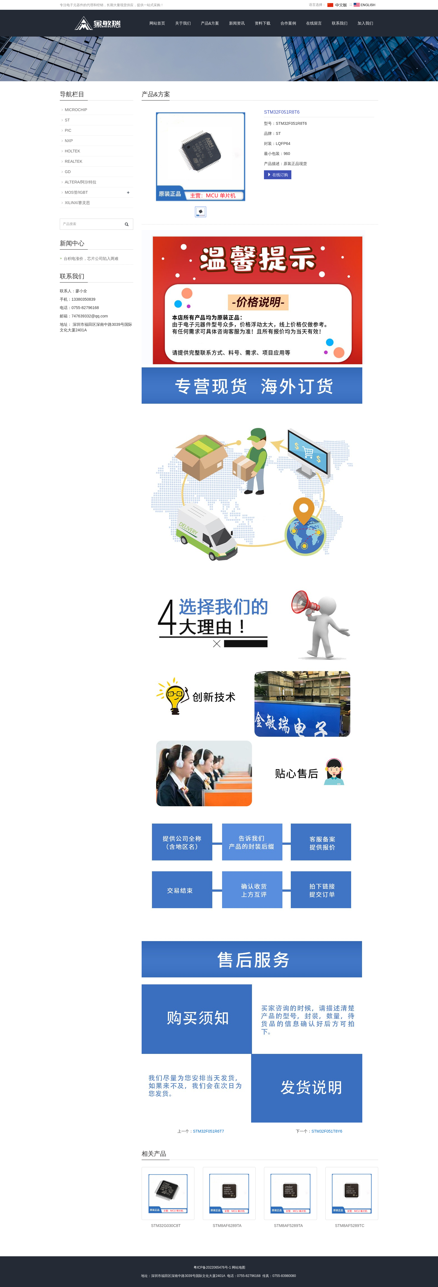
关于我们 (183, 23)
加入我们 (365, 23)
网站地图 (238, 1267)
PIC (68, 130)
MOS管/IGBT (76, 192)
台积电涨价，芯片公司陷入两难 (91, 258)
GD (68, 171)
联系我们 (339, 23)
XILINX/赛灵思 (77, 202)
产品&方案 (210, 23)
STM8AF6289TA (227, 1225)
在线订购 (277, 175)
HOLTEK (72, 151)
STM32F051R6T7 (208, 1131)
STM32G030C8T (166, 1225)
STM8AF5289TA (288, 1225)
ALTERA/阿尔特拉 (80, 182)
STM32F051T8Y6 (326, 1131)
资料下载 (262, 23)
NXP (69, 140)
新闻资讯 (237, 23)
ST (67, 120)
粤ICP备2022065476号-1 (212, 1267)
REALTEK (73, 161)
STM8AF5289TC (349, 1225)
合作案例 (288, 23)
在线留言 (314, 23)
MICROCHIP (76, 109)
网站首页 (157, 23)
